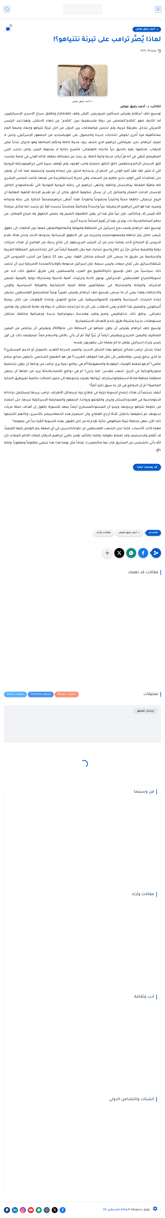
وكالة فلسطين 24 (115, 1209)
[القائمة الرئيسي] (158, 9)
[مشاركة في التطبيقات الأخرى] (107, 553)
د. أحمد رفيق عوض (147, 29)
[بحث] (7, 9)
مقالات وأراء (103, 533)
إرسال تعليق (145, 711)
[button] (143, 553)
